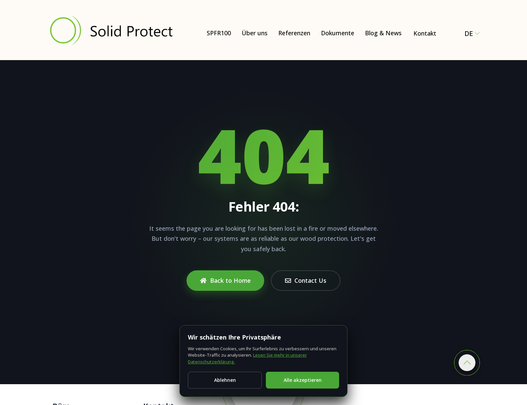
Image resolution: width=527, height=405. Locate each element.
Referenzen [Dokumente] (294, 33)
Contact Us (305, 280)
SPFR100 (219, 33)
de (472, 33)
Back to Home (225, 280)
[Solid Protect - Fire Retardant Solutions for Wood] (111, 30)
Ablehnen (225, 380)
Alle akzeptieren (303, 380)
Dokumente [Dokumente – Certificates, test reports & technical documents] (337, 33)
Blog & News (383, 33)
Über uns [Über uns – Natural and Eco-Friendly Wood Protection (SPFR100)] (255, 33)
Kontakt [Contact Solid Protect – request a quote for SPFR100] (424, 33)
